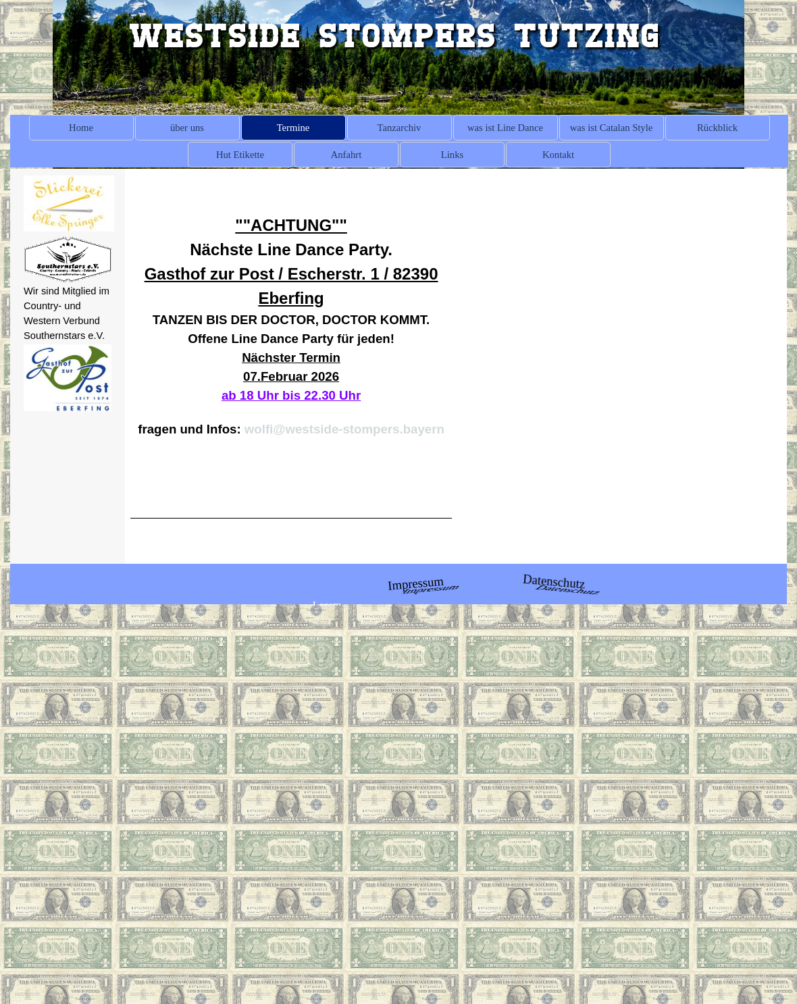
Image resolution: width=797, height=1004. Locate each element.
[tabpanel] (67, 313)
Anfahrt (346, 154)
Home (81, 127)
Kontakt (558, 154)
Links (452, 154)
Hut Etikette (240, 154)
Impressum (415, 583)
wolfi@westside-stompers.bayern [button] (344, 429)
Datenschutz (554, 581)
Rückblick (717, 127)
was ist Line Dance (505, 127)
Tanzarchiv (399, 127)
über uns (187, 127)
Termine (293, 127)
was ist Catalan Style (611, 127)
